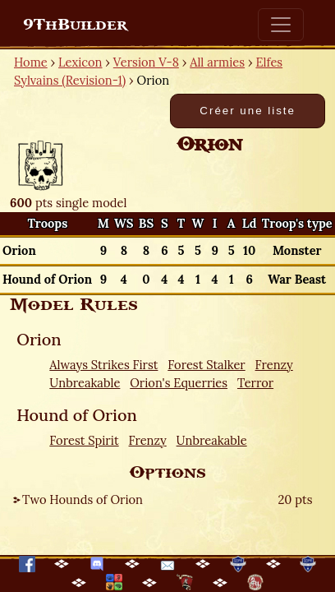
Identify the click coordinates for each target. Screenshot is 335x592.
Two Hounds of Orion (82, 499)
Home (31, 62)
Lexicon (80, 62)
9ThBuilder (75, 24)
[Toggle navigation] (281, 24)
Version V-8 (146, 62)
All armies (217, 62)
